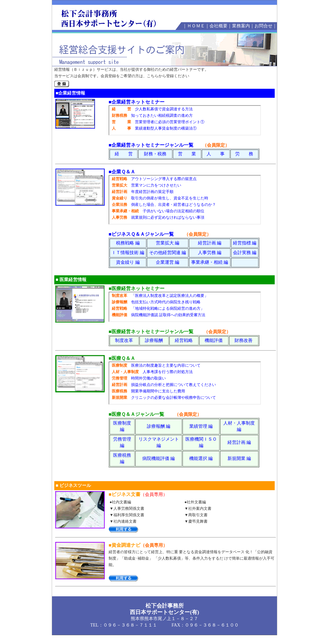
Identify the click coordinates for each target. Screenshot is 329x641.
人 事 (216, 153)
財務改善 (244, 340)
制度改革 (124, 340)
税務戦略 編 (128, 243)
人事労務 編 (210, 252)
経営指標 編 (245, 243)
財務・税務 (155, 153)
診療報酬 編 (159, 426)
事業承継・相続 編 (209, 262)
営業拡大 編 (168, 243)
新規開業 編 (239, 458)
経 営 (124, 153)
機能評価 (214, 340)
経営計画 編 (210, 243)
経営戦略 (184, 340)
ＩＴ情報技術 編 (127, 252)
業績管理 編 (201, 426)
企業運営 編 (168, 262)
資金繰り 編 (128, 262)
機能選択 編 (201, 458)
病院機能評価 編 (158, 458)
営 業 (187, 153)
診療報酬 (154, 340)
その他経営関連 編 (167, 252)
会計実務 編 (245, 252)
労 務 (244, 153)
